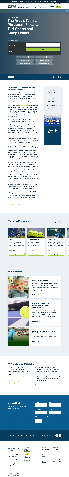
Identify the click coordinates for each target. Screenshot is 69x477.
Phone (50, 409)
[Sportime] (12, 6)
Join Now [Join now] (58, 6)
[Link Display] (35, 294)
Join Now (55, 452)
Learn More (56, 1)
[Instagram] (13, 464)
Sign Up (38, 421)
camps (21, 186)
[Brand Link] (10, 3)
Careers (43, 456)
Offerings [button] (28, 7)
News (43, 452)
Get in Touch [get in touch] (52, 6)
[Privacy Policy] (28, 473)
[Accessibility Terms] (11, 475)
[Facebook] (9, 464)
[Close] (68, 1)
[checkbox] (36, 416)
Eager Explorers (25, 105)
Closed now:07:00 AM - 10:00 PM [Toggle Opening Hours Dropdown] (54, 109)
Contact (43, 458)
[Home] (18, 475)
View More (16, 254)
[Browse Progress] (34, 53)
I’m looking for (12, 45)
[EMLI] (15, 475)
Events (41, 7)
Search (43, 49)
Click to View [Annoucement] (27, 78)
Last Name (51, 402)
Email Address (38, 409)
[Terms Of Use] (33, 473)
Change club (20, 5)
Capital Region (21, 7)
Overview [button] (35, 7)
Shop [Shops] (44, 7)
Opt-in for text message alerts (43, 416)
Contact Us (46, 435)
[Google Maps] (53, 97)
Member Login (59, 3)
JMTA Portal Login (57, 459)
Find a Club (55, 449)
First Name (37, 402)
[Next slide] (60, 77)
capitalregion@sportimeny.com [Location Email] (56, 105)
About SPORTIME (45, 449)
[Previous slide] (58, 77)
